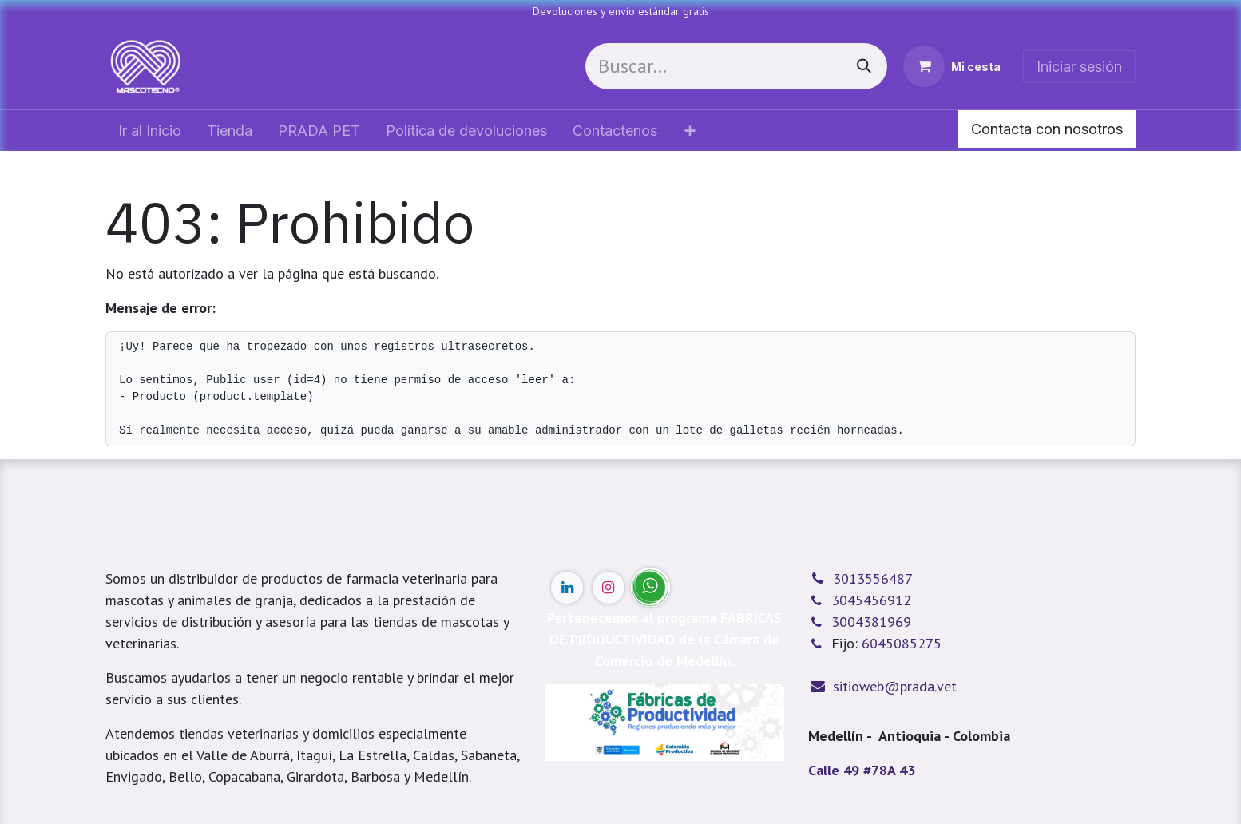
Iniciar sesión (1079, 66)
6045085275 (902, 643)
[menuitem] (149, 130)
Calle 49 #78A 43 (861, 770)
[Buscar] (864, 66)
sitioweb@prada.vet (895, 686)
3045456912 (871, 600)
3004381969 (871, 621)
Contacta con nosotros (1047, 129)
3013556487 (873, 578)
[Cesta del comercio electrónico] (951, 66)
